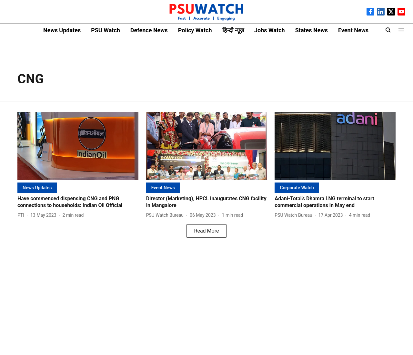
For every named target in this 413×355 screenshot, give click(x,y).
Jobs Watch (269, 30)
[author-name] (22, 215)
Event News (353, 30)
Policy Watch (195, 30)
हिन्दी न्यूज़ (233, 30)
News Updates (62, 30)
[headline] (77, 202)
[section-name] (37, 187)
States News (311, 30)
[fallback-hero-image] (77, 146)
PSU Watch (105, 30)
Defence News (149, 30)
